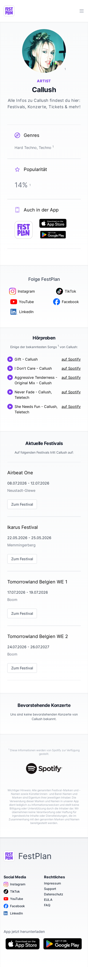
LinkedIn (13, 913)
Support (50, 889)
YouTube (13, 899)
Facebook (14, 906)
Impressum (52, 883)
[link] (44, 489)
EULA (48, 900)
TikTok (12, 891)
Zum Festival (22, 504)
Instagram (14, 884)
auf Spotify (71, 359)
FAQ (47, 905)
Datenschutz (53, 894)
